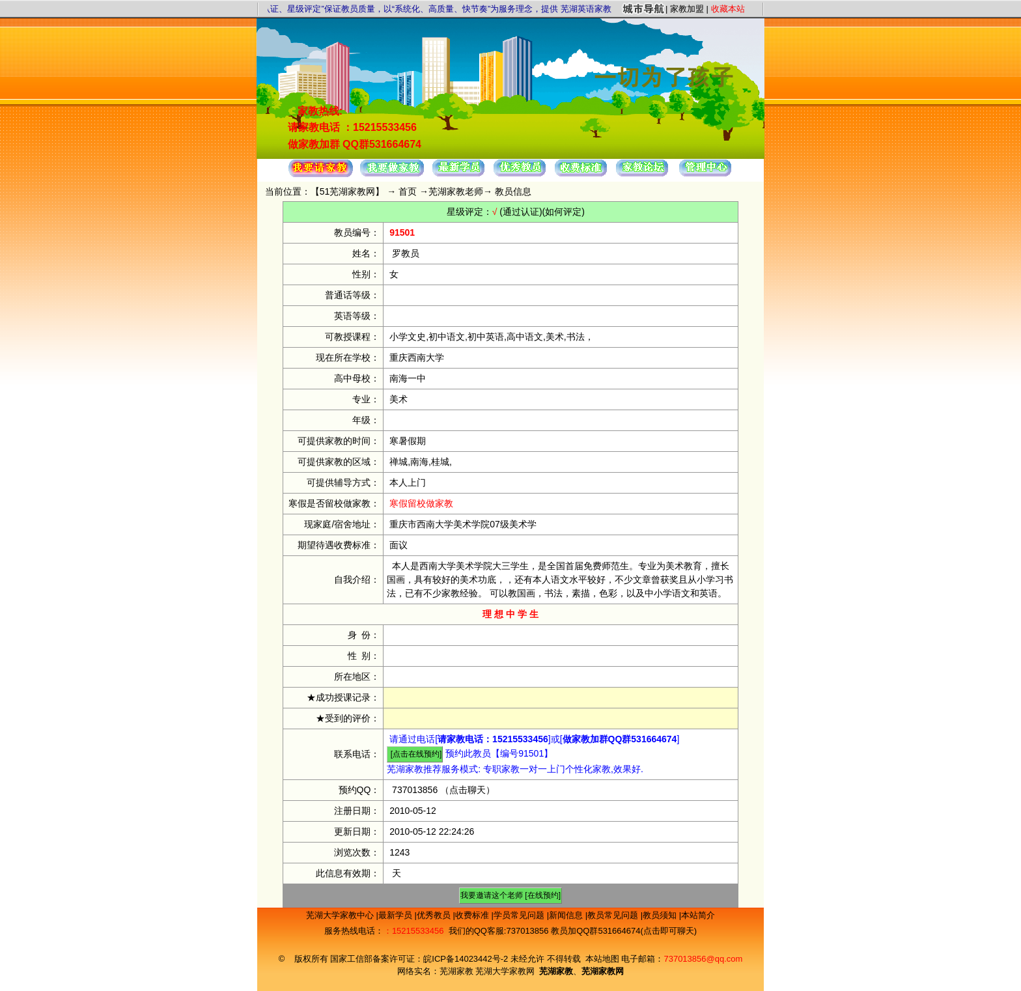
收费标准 (473, 915)
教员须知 (661, 915)
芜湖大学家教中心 (341, 915)
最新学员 (396, 915)
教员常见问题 (614, 915)
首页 (408, 191)
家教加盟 (687, 9)
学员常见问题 (520, 915)
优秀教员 (435, 915)
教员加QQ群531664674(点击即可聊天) (624, 931)
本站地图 (602, 959)
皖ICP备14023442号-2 (467, 959)
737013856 (415, 790)
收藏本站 (728, 9)
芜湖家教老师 (455, 191)
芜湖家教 (456, 971)
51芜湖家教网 (348, 191)
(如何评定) (563, 211)
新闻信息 (567, 915)
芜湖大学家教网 (505, 971)
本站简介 (698, 915)
